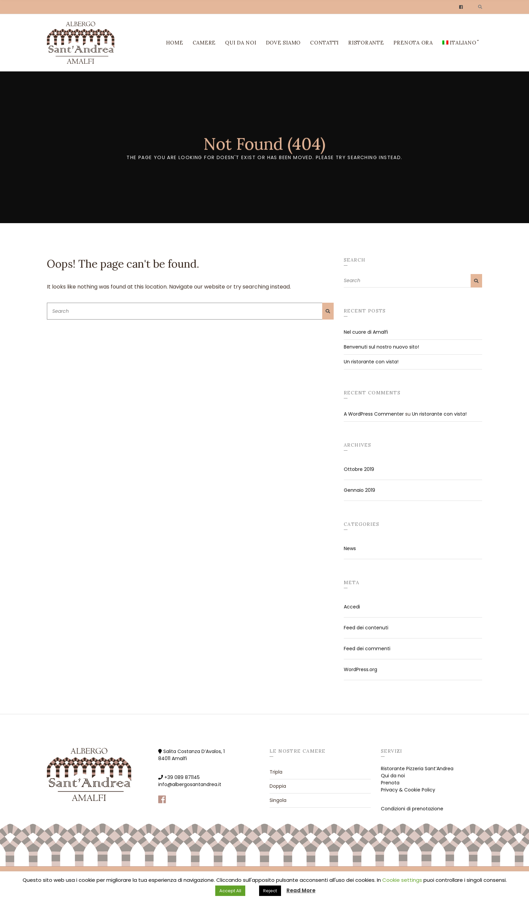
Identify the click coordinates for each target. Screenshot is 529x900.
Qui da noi (240, 42)
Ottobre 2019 (359, 469)
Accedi (352, 606)
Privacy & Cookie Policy (408, 789)
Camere (204, 42)
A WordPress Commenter (374, 414)
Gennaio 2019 (359, 490)
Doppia (278, 786)
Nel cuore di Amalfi (366, 332)
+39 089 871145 (182, 777)
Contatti (324, 42)
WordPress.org (360, 669)
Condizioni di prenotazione (412, 808)
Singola (278, 800)
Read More (300, 890)
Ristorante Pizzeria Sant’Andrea (417, 768)
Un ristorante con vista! (371, 361)
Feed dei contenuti (366, 627)
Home (174, 42)
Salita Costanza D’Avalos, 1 (194, 751)
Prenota (390, 782)
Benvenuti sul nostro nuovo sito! (381, 346)
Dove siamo (283, 42)
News (350, 548)
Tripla (276, 772)
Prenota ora (413, 42)
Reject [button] (270, 891)
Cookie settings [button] (402, 879)
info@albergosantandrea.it (189, 784)
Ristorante (366, 42)
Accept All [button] (230, 891)
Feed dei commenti (367, 648)
